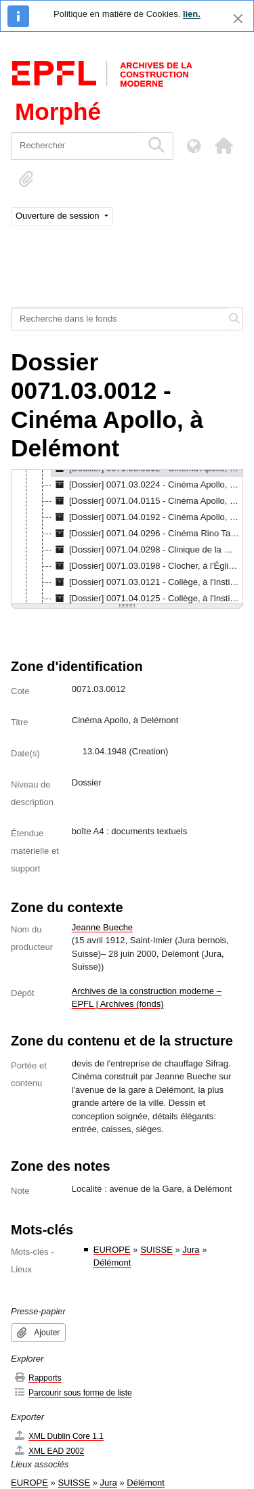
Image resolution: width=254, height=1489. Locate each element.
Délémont (112, 1262)
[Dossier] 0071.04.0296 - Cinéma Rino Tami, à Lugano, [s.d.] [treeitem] (146, 533)
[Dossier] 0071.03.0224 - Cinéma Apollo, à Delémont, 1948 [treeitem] (146, 485)
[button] (223, 145)
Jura (190, 1250)
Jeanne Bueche (102, 927)
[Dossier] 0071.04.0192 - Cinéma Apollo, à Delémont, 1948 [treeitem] (146, 517)
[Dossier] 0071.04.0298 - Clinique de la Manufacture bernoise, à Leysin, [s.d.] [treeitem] (146, 550)
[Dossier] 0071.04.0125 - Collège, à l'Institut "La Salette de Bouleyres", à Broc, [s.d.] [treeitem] (146, 598)
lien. (191, 14)
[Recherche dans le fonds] (119, 319)
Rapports (38, 1378)
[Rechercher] (76, 146)
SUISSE (156, 1250)
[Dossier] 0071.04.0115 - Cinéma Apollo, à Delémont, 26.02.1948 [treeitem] (146, 501)
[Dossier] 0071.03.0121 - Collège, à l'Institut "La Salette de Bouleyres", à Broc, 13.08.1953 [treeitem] (146, 582)
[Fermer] (238, 19)
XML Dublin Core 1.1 (59, 1436)
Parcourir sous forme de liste (73, 1392)
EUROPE (112, 1250)
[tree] (127, 537)
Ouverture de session (59, 216)
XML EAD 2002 (49, 1451)
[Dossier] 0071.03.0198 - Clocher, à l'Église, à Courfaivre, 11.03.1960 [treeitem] (146, 566)
